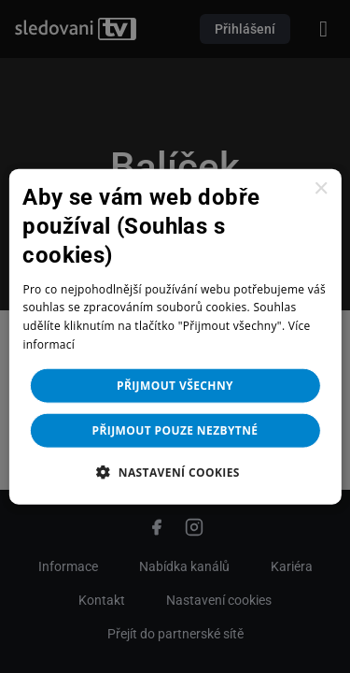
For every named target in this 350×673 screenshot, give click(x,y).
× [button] (321, 189)
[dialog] (175, 336)
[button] (175, 471)
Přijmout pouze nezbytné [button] (175, 429)
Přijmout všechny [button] (175, 385)
